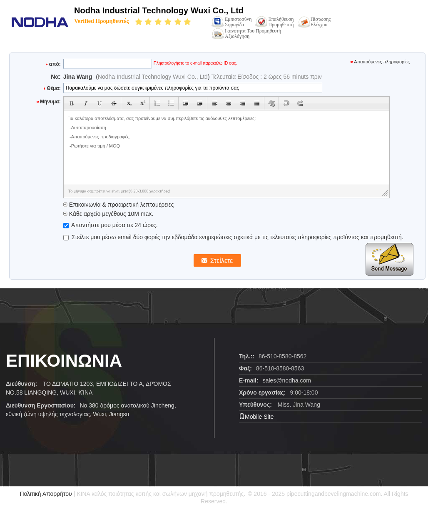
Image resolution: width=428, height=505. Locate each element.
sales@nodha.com (287, 380)
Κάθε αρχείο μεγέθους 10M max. (108, 213)
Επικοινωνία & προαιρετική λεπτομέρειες (118, 204)
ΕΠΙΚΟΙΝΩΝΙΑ (64, 360)
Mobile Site (256, 416)
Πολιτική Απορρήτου (46, 493)
